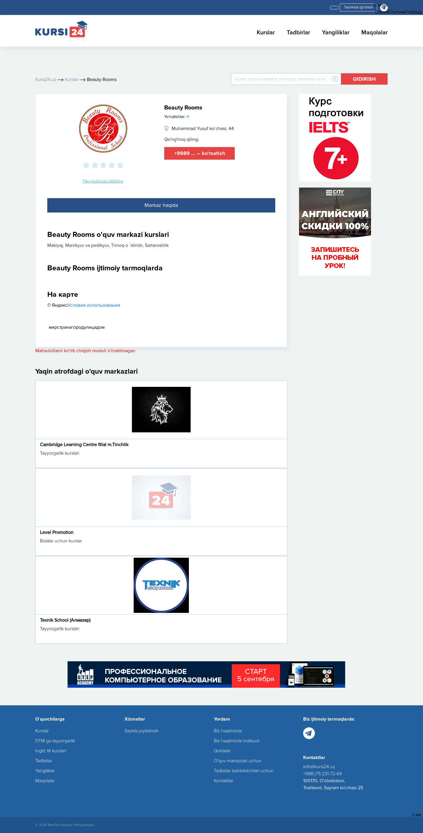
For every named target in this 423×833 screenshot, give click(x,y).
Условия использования (94, 305)
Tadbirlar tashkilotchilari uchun (243, 771)
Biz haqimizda (228, 731)
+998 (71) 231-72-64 (322, 774)
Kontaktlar (223, 781)
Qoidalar (222, 751)
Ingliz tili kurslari (50, 751)
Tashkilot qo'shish (358, 7)
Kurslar (266, 32)
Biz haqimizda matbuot (236, 741)
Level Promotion (56, 532)
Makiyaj (55, 245)
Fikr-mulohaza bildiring (103, 181)
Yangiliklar (336, 32)
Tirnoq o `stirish (126, 245)
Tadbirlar (298, 32)
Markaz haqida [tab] (161, 205)
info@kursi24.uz (319, 767)
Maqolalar (374, 32)
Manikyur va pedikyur (87, 245)
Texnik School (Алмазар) (65, 620)
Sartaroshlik (157, 245)
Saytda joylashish (142, 731)
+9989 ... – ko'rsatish (199, 153)
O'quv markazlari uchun (237, 761)
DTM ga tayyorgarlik (55, 741)
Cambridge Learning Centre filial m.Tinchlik (84, 445)
